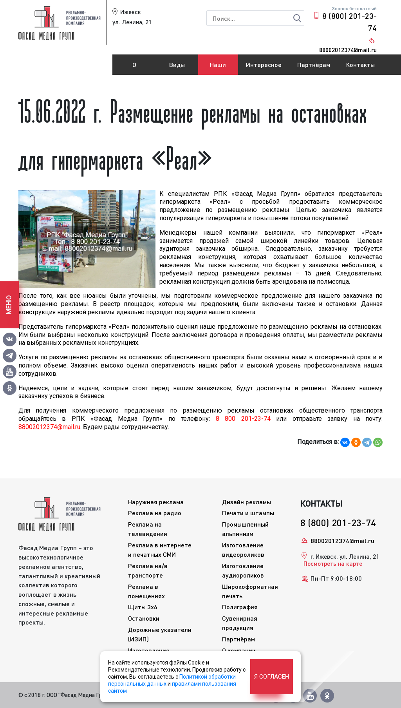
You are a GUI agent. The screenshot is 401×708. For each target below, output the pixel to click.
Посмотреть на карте (332, 563)
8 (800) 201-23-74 (349, 21)
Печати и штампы (248, 512)
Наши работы (218, 68)
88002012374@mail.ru (342, 540)
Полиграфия (240, 606)
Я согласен (271, 676)
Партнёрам (313, 64)
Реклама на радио (154, 512)
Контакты (360, 64)
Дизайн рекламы (246, 501)
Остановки (143, 618)
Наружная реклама (156, 501)
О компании (134, 68)
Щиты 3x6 (142, 606)
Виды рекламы (177, 68)
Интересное (264, 64)
